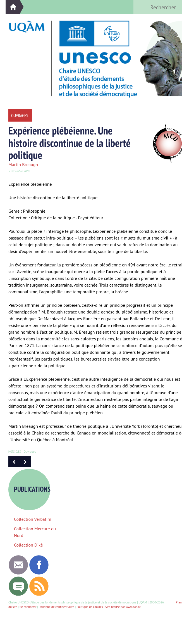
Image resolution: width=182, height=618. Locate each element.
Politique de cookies (89, 607)
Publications (34, 489)
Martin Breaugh (23, 164)
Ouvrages (30, 452)
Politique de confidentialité (56, 607)
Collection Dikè (28, 545)
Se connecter (28, 607)
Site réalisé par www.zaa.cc (123, 607)
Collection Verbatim (32, 519)
